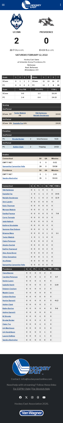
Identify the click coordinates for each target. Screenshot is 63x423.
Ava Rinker (7, 261)
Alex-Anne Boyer (10, 253)
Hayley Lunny (8, 281)
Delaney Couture (10, 289)
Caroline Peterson (10, 277)
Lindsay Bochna (9, 297)
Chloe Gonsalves (9, 257)
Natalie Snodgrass (41, 115)
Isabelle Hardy (8, 285)
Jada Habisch (8, 221)
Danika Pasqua (9, 214)
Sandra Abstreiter (10, 178)
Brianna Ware (8, 233)
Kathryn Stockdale (10, 225)
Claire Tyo (7, 324)
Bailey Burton (8, 308)
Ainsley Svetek (9, 245)
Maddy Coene (8, 293)
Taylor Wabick (20, 113)
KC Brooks (7, 316)
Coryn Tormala (9, 217)
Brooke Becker (18, 139)
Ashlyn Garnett (9, 312)
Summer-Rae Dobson (11, 229)
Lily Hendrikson (9, 332)
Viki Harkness (41, 113)
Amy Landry (7, 202)
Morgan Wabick (9, 210)
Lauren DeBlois (9, 336)
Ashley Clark (18, 147)
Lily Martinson (8, 328)
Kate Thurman (9, 206)
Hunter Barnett (9, 300)
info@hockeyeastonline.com (36, 379)
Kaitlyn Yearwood (10, 249)
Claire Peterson (9, 241)
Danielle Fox (18, 123)
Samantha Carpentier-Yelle (14, 166)
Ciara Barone (8, 273)
